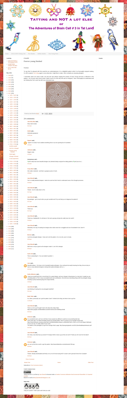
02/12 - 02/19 (13, 210)
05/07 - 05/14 (13, 183)
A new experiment (13, 158)
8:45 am (29, 337)
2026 (9, 75)
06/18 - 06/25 (13, 170)
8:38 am (29, 346)
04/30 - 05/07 (13, 186)
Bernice (29, 234)
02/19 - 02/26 (13, 208)
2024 (9, 77)
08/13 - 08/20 (13, 137)
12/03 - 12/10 (13, 104)
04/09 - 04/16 (13, 192)
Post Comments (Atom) (37, 365)
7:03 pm (29, 258)
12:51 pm (29, 135)
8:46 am (29, 269)
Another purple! (13, 146)
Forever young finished (13, 151)
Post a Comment (30, 359)
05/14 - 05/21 (13, 181)
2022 (9, 82)
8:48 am (29, 355)
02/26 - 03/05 (13, 206)
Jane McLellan (31, 121)
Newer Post (27, 362)
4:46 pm (29, 281)
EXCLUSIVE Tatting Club (18, 53)
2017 (9, 93)
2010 (9, 240)
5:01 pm (29, 291)
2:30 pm (29, 154)
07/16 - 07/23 (13, 161)
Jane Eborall (30, 178)
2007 (9, 246)
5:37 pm (29, 192)
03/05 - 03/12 (13, 203)
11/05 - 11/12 (13, 113)
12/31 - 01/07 (13, 95)
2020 (9, 86)
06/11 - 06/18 (13, 172)
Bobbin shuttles (42, 53)
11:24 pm (29, 300)
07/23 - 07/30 (13, 144)
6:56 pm (29, 239)
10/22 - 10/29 (13, 117)
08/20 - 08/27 (13, 135)
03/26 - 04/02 (13, 197)
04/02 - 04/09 (13, 194)
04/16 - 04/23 (13, 190)
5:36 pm (29, 182)
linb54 (29, 131)
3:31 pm (29, 163)
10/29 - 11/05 (13, 115)
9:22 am (29, 126)
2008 (9, 244)
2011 (9, 237)
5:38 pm (29, 220)
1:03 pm (29, 144)
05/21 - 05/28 (13, 179)
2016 (9, 226)
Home (7, 53)
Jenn (28, 263)
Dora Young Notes (53, 53)
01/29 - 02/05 (13, 215)
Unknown (30, 316)
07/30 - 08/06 (13, 142)
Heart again (12, 154)
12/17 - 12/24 (13, 99)
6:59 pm (29, 248)
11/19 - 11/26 (13, 108)
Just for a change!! (14, 148)
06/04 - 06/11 (13, 174)
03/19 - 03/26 (13, 199)
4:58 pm (29, 173)
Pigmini (29, 140)
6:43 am (29, 327)
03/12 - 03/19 (13, 201)
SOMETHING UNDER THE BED (12, 65)
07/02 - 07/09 (13, 166)
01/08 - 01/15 (13, 221)
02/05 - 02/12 (13, 212)
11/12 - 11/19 (13, 110)
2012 (9, 235)
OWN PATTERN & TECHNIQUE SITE (12, 61)
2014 (9, 231)
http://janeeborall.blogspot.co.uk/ (42, 377)
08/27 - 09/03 (13, 133)
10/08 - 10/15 (13, 122)
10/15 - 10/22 (13, 119)
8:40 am (29, 311)
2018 (9, 91)
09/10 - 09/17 (13, 128)
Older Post (90, 362)
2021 (9, 84)
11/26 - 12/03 (13, 106)
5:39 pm (29, 229)
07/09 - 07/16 (13, 163)
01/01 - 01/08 (13, 223)
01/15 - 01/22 (13, 219)
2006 (9, 248)
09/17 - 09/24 (13, 126)
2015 (9, 228)
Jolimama (30, 150)
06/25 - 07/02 (13, 168)
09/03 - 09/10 (13, 130)
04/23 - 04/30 (13, 188)
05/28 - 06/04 (13, 177)
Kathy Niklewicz (31, 274)
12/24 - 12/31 (13, 97)
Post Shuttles (31, 53)
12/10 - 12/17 (13, 102)
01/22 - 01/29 (13, 217)
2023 (9, 80)
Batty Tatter (30, 296)
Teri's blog (36, 73)
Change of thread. (13, 156)
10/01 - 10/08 (13, 124)
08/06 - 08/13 (13, 139)
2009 (9, 242)
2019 (9, 88)
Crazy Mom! (30, 168)
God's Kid (30, 253)
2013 (9, 233)
